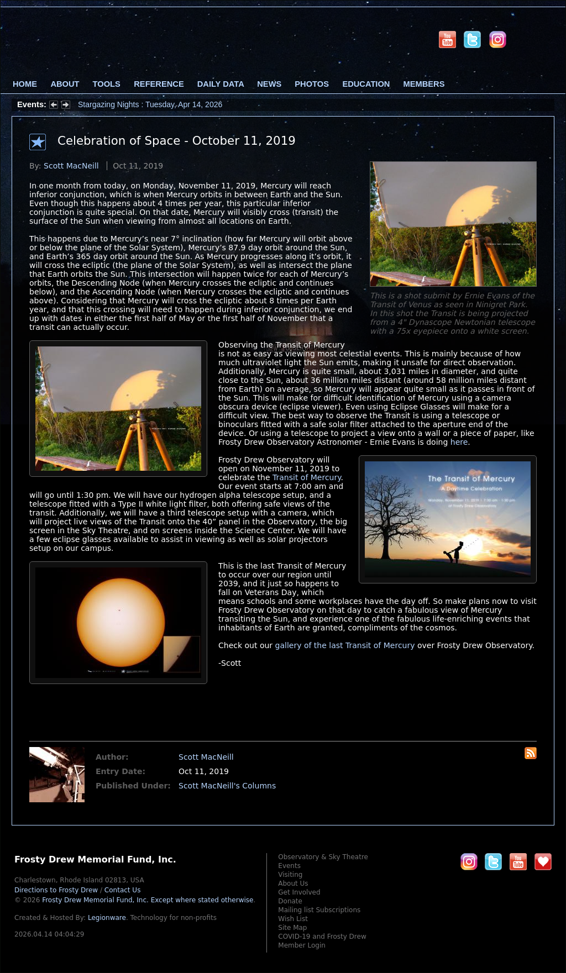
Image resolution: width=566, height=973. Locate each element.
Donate (290, 901)
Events (289, 866)
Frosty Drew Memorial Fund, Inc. (147, 900)
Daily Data (220, 84)
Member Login (302, 945)
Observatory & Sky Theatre (323, 857)
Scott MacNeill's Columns (227, 785)
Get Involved (299, 892)
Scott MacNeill (71, 165)
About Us (293, 883)
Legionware (107, 918)
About (64, 84)
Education (366, 84)
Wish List (293, 919)
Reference (159, 84)
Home (25, 84)
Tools (106, 84)
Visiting (290, 875)
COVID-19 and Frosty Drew (322, 936)
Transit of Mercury (306, 477)
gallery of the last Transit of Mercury (345, 645)
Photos (312, 84)
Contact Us (122, 890)
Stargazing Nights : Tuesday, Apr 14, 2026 (150, 104)
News (269, 84)
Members (424, 84)
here (459, 442)
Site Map (292, 928)
